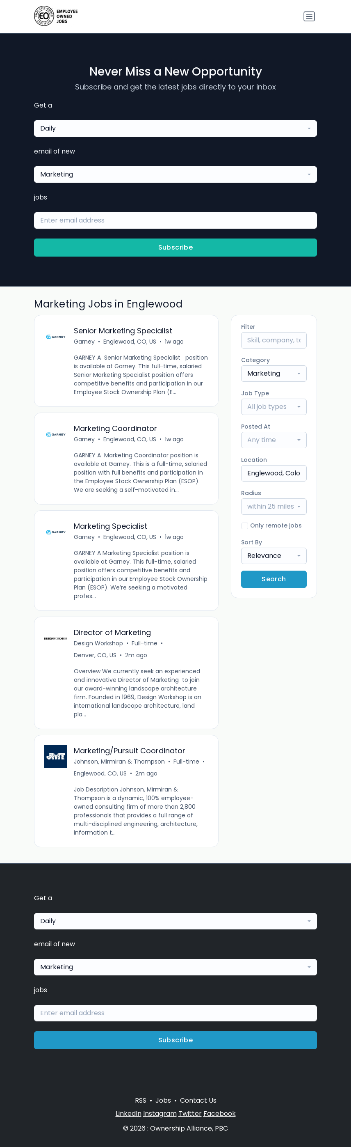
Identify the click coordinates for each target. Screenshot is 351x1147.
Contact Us (198, 1100)
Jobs (163, 1100)
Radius (251, 493)
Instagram (160, 1113)
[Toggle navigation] (309, 16)
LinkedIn (128, 1113)
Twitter (190, 1113)
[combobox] (175, 128)
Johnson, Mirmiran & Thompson (119, 761)
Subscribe (175, 247)
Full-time (144, 643)
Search (274, 579)
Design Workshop (98, 643)
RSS (140, 1100)
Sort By (251, 542)
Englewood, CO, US (129, 341)
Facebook (219, 1113)
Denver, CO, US (95, 655)
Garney (84, 341)
